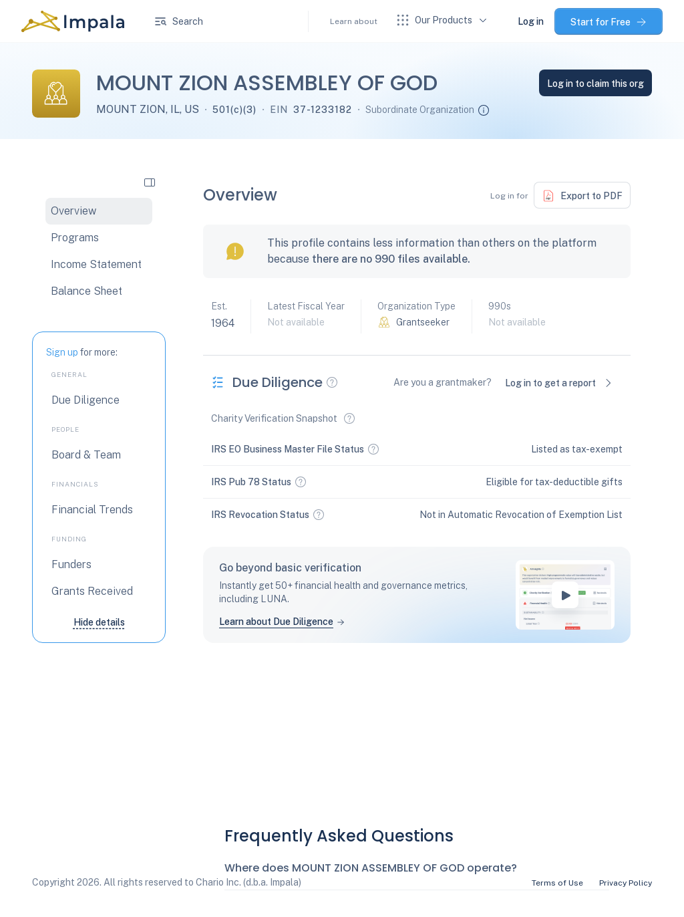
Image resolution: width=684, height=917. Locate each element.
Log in (531, 21)
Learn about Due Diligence (276, 621)
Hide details (99, 622)
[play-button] (565, 594)
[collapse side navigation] (149, 181)
